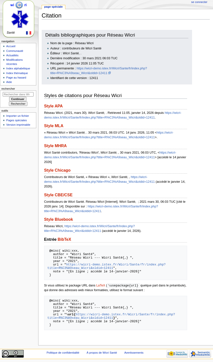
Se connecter (199, 1)
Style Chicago (57, 170)
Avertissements (133, 352)
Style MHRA (55, 145)
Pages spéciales (16, 120)
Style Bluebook (58, 219)
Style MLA (54, 125)
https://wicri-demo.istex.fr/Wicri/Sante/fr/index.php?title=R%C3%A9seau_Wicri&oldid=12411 (106, 266)
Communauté (14, 50)
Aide (9, 81)
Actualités (12, 55)
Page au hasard (16, 77)
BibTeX (64, 239)
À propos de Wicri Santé (102, 352)
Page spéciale (53, 6)
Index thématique (17, 73)
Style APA (53, 106)
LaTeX (100, 285)
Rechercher (8, 88)
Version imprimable (18, 124)
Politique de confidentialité (63, 352)
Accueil (10, 46)
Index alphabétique (18, 68)
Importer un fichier (17, 115)
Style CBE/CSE (58, 195)
